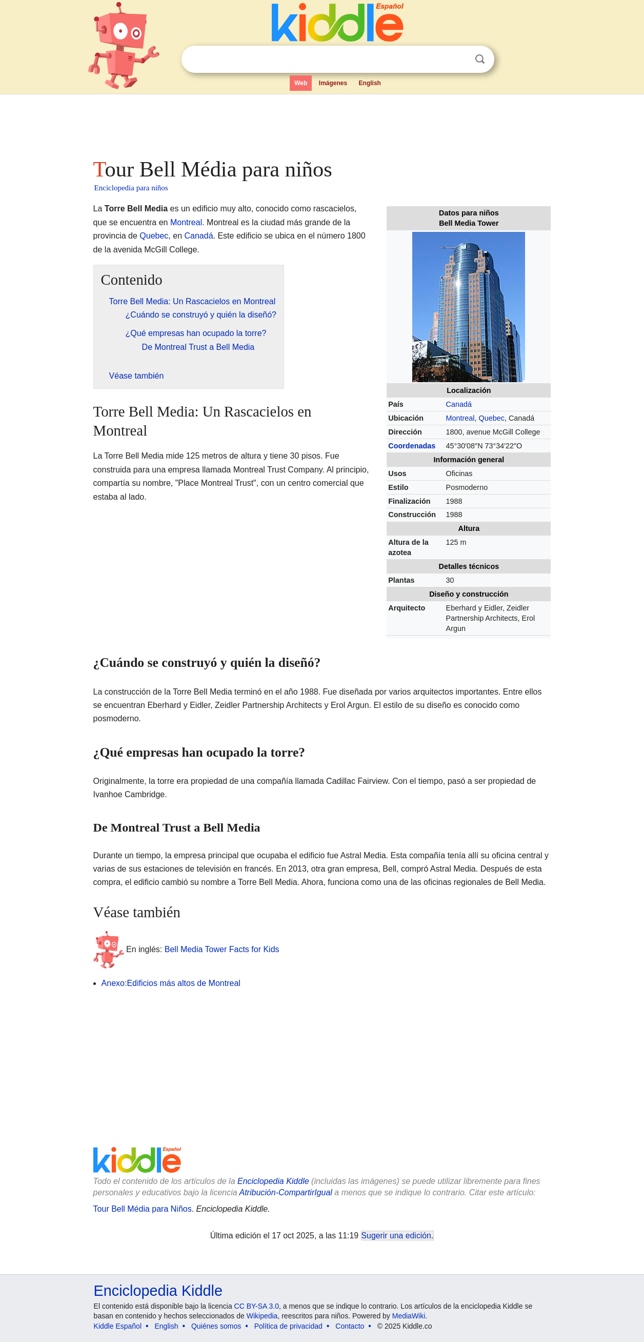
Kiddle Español (118, 1326)
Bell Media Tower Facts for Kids (222, 949)
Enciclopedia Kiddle (273, 1181)
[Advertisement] (321, 123)
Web (300, 83)
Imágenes (333, 83)
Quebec (492, 418)
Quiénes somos (216, 1326)
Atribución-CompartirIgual (285, 1192)
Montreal (460, 418)
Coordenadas (411, 446)
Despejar (459, 59)
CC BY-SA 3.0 (256, 1306)
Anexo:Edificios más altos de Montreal (171, 983)
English (370, 83)
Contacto (349, 1326)
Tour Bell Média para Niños (142, 1209)
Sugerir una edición (396, 1235)
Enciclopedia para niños (131, 188)
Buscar (480, 59)
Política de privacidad (288, 1326)
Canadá (459, 404)
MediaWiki (409, 1316)
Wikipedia (262, 1316)
